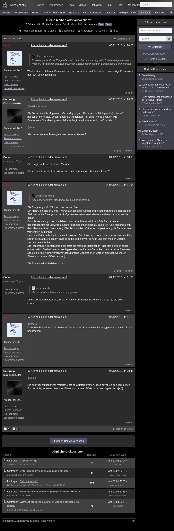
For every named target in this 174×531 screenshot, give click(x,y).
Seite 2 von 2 (12, 38)
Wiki (121, 5)
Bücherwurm (13, 485)
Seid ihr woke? (29, 481)
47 (58, 485)
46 (54, 485)
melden (129, 93)
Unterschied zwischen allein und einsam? (45, 470)
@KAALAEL (118, 113)
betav (10, 510)
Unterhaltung (159, 12)
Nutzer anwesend (155, 22)
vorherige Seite (124, 428)
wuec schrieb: (41, 288)
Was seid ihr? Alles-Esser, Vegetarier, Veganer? (156, 143)
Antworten (87, 30)
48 (61, 485)
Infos (115, 30)
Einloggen (157, 47)
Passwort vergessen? (155, 53)
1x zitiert (118, 150)
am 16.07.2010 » (117, 470)
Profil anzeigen (11, 76)
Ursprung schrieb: (43, 56)
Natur (133, 12)
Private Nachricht (13, 80)
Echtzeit (40, 5)
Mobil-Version (48, 521)
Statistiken (96, 5)
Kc (120, 464)
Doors (7, 157)
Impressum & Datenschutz (16, 521)
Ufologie (123, 12)
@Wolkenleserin (36, 106)
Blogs (71, 5)
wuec (6, 45)
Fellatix (10, 495)
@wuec (31, 127)
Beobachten (68, 30)
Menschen (6, 12)
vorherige (122, 38)
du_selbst (12, 475)
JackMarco (12, 464)
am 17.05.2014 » (117, 460)
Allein (80, 24)
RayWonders (120, 495)
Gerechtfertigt (28, 460)
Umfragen (145, 12)
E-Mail (108, 24)
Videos (82, 5)
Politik (35, 12)
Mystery (45, 12)
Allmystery (17, 5)
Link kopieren (11, 84)
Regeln (35, 521)
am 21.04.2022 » (117, 501)
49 (64, 485)
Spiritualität (74, 12)
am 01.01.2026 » (117, 481)
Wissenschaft (22, 12)
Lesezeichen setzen (14, 88)
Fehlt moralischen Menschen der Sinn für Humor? (50, 491)
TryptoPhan (120, 475)
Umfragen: (13, 460)
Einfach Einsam (156, 132)
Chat (110, 5)
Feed (101, 24)
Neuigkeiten (134, 5)
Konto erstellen (157, 58)
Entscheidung (69, 24)
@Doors (32, 323)
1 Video (52, 30)
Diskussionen (56, 5)
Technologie (110, 12)
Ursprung (9, 99)
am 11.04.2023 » (117, 491)
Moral (58, 24)
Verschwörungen (91, 12)
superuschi (120, 485)
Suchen (102, 30)
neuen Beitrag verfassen (70, 440)
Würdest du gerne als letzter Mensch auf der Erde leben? (156, 88)
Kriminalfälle (59, 12)
